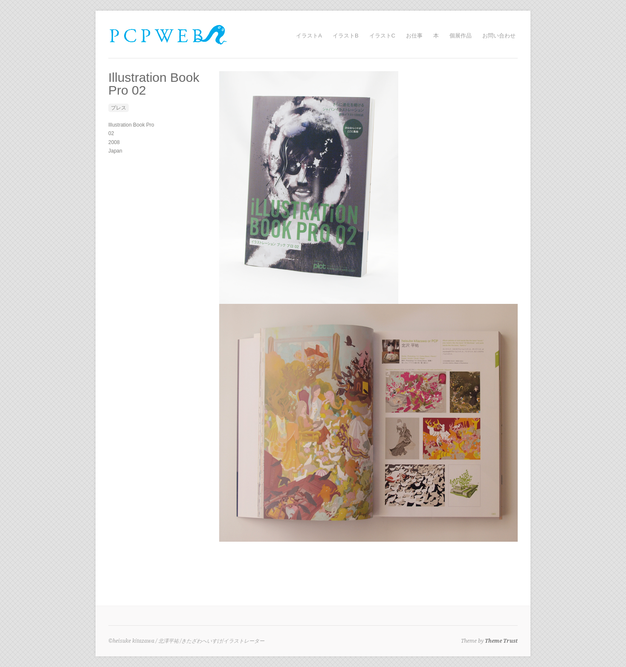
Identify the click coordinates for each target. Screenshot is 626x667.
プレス (118, 108)
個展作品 (460, 35)
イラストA (309, 35)
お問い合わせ (499, 35)
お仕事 (414, 35)
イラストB (346, 35)
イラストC (382, 35)
